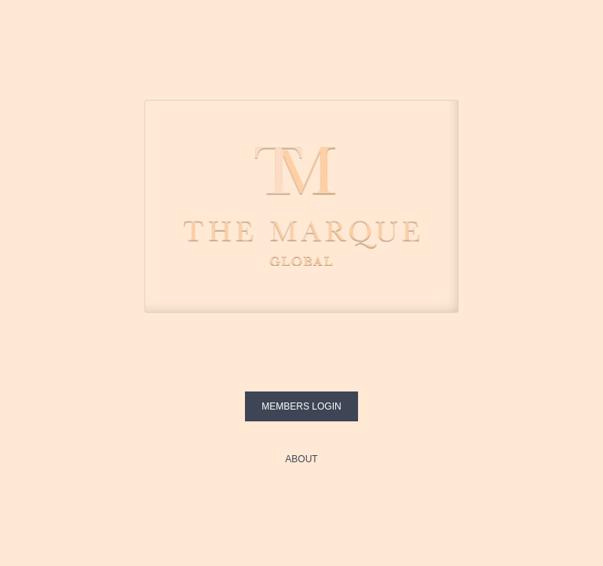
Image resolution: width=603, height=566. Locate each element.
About (301, 459)
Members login (301, 406)
